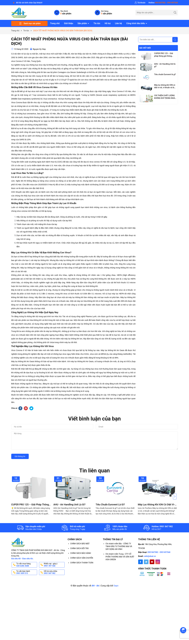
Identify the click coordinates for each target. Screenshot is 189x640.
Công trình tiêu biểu (135, 23)
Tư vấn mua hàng (26, 565)
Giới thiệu (68, 23)
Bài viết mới (145, 48)
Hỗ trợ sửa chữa (54, 572)
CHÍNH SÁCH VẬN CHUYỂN (81, 558)
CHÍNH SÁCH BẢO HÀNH (80, 553)
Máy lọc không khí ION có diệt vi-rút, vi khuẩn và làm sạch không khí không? (165, 86)
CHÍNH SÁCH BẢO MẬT (80, 544)
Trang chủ (55, 23)
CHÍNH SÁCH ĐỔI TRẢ (79, 548)
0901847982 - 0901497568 (159, 552)
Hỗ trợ (108, 23)
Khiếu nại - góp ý (54, 565)
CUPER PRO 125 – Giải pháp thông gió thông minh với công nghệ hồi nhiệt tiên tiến (163, 54)
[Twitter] (146, 562)
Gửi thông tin (20, 456)
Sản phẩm (83, 23)
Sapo (116, 585)
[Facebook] (140, 562)
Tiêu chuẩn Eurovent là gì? (165, 74)
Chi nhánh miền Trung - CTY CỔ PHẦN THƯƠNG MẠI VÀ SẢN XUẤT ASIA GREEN (119, 557)
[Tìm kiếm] (175, 12)
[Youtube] (152, 562)
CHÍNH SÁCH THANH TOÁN (81, 563)
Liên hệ (118, 23)
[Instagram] (157, 562)
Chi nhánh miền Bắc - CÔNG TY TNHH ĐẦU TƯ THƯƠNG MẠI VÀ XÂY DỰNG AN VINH (118, 546)
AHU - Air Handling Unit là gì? (165, 65)
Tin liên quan (94, 470)
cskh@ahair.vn (150, 556)
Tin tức (97, 23)
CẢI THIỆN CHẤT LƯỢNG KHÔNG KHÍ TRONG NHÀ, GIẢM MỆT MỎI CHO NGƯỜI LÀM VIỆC (164, 96)
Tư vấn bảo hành (26, 572)
